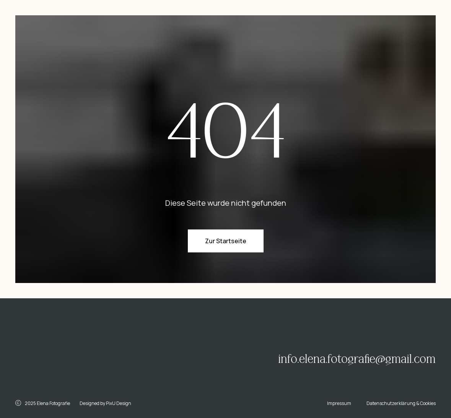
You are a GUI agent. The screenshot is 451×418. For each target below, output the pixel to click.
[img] (86, 349)
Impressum (339, 403)
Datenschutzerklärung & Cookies (401, 403)
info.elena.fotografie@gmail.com (357, 359)
